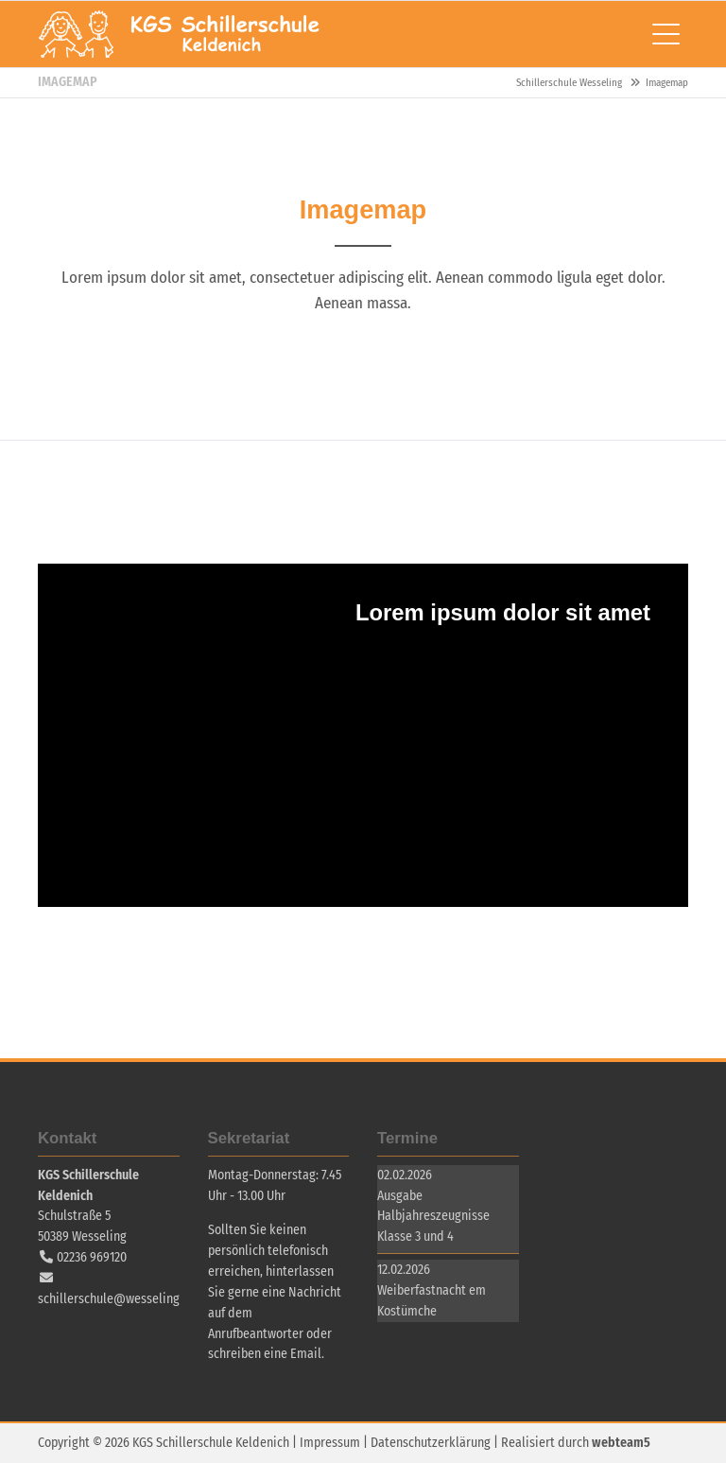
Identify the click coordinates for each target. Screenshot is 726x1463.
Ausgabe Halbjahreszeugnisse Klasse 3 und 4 (433, 1216)
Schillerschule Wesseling (179, 34)
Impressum (330, 1443)
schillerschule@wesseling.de (117, 1299)
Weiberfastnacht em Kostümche (431, 1300)
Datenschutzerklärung (431, 1443)
